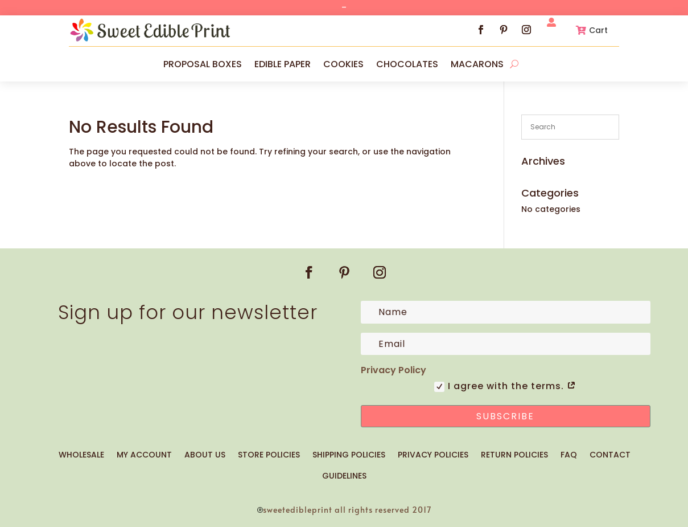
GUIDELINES (344, 475)
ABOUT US (204, 454)
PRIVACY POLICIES (433, 454)
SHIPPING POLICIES (348, 454)
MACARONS (477, 64)
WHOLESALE (81, 454)
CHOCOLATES (407, 64)
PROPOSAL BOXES (202, 64)
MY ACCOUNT (144, 454)
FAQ (569, 454)
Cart (598, 30)
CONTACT (610, 454)
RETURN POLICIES (514, 454)
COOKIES (343, 64)
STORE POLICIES (269, 454)
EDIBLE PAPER (282, 64)
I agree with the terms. (505, 387)
